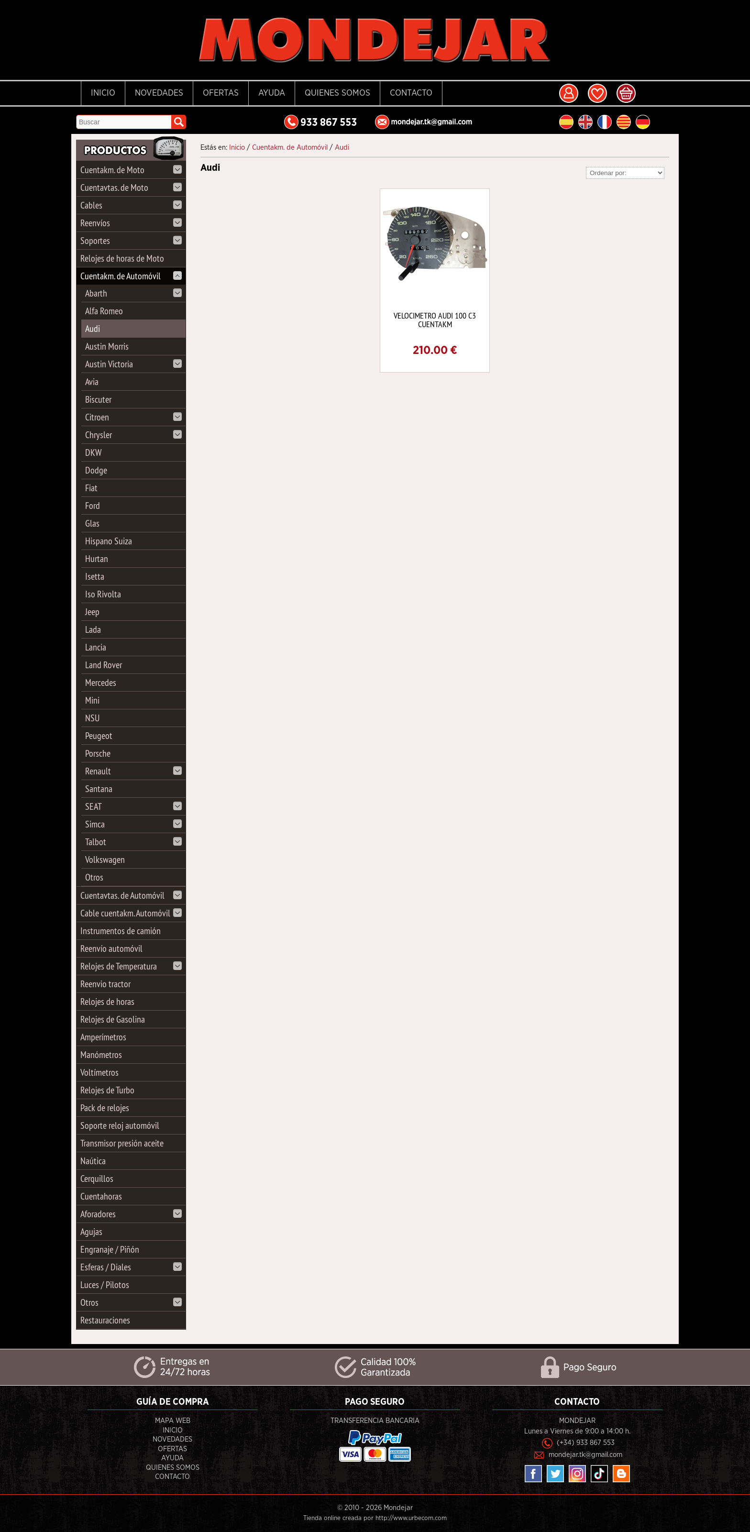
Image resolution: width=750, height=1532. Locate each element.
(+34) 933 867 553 (586, 1442)
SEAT (133, 806)
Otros (94, 877)
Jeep (92, 611)
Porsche (97, 753)
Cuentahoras (101, 1196)
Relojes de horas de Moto (122, 258)
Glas (92, 523)
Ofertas (221, 93)
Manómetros (101, 1054)
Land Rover (103, 665)
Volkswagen (105, 859)
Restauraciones (105, 1320)
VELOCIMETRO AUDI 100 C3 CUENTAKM (435, 320)
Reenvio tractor (105, 984)
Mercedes (100, 682)
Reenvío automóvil (111, 948)
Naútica (93, 1161)
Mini (92, 700)
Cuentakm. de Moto (131, 170)
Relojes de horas (107, 1001)
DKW (93, 452)
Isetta (94, 576)
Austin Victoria (133, 364)
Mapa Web (172, 1420)
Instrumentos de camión (120, 931)
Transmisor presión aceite (122, 1143)
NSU (92, 718)
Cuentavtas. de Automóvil (131, 895)
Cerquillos (96, 1178)
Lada (93, 629)
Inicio (103, 93)
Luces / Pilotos (104, 1284)
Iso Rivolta (103, 594)
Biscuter (98, 399)
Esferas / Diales (131, 1267)
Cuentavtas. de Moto (131, 187)
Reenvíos (131, 223)
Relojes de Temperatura (131, 966)
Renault (133, 771)
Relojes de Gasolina (112, 1019)
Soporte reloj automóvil (119, 1125)
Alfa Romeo (104, 311)
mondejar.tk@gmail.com (585, 1454)
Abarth (133, 293)
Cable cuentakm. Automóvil (131, 913)
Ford (92, 505)
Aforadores (131, 1214)
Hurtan (96, 558)
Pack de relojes (104, 1107)
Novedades (159, 93)
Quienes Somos (337, 93)
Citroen (133, 417)
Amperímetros (103, 1037)
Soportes (131, 240)
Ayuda (271, 93)
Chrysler (133, 435)
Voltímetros (99, 1072)
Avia (92, 381)
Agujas (91, 1231)
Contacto (411, 93)
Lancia (95, 647)
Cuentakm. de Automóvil (131, 276)
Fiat (91, 488)
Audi (92, 328)
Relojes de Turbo (107, 1090)
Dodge (96, 470)
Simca (133, 824)
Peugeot (98, 735)
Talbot (133, 842)
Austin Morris (107, 346)
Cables (131, 205)
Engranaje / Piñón (109, 1249)
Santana (98, 788)
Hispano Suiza (108, 541)
